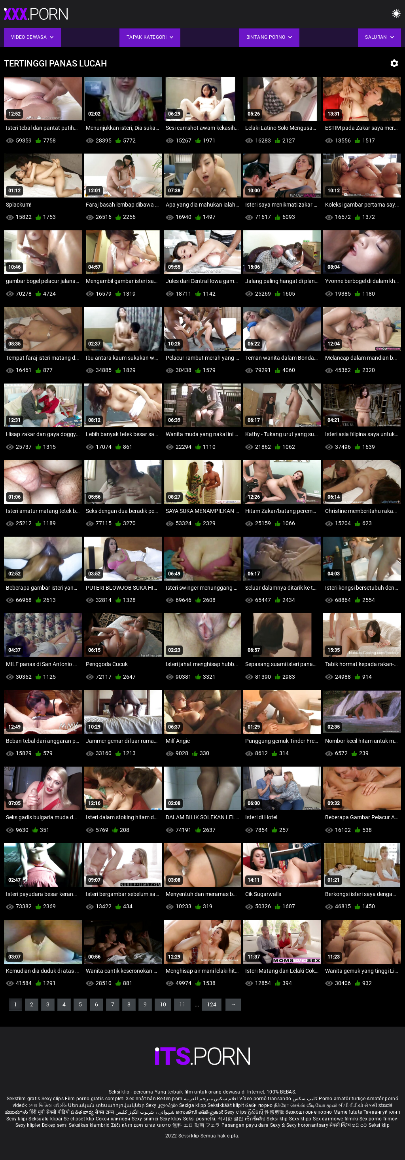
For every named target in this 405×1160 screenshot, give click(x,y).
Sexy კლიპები (162, 1105)
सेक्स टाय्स (105, 1112)
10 (163, 1004)
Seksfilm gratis (23, 1098)
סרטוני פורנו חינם (152, 1125)
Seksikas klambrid (90, 1125)
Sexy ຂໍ (278, 1125)
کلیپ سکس (305, 1098)
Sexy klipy (171, 1119)
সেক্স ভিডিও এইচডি (47, 1105)
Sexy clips (53, 1098)
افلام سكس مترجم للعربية (211, 1098)
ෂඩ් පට (360, 1125)
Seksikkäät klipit (226, 1105)
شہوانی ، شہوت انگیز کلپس (145, 1112)
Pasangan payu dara (245, 1125)
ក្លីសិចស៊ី (256, 1112)
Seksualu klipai (46, 1119)
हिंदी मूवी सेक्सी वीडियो (49, 1112)
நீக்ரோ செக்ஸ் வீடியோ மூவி (305, 1105)
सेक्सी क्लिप (340, 1125)
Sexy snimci (146, 1119)
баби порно (259, 1105)
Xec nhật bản (141, 1098)
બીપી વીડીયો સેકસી (358, 1105)
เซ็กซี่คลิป (256, 1119)
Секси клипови (114, 1119)
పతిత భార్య (83, 1112)
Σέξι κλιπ (122, 1125)
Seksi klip (278, 1119)
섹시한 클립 (231, 1119)
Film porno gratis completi (95, 1098)
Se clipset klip (80, 1119)
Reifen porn (169, 1098)
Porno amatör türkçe (342, 1098)
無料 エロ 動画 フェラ (196, 1125)
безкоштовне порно (309, 1112)
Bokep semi (55, 1125)
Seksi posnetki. (200, 1119)
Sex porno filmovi (379, 1119)
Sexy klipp (301, 1119)
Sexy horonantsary (307, 1125)
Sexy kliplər (28, 1125)
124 (211, 1004)
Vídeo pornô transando (265, 1098)
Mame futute (347, 1112)
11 (182, 1004)
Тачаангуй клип (381, 1112)
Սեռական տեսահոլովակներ (107, 1105)
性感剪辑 (275, 1112)
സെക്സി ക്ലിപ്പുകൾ (200, 1112)
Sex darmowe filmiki (335, 1119)
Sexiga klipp (193, 1105)
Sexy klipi (17, 1119)
